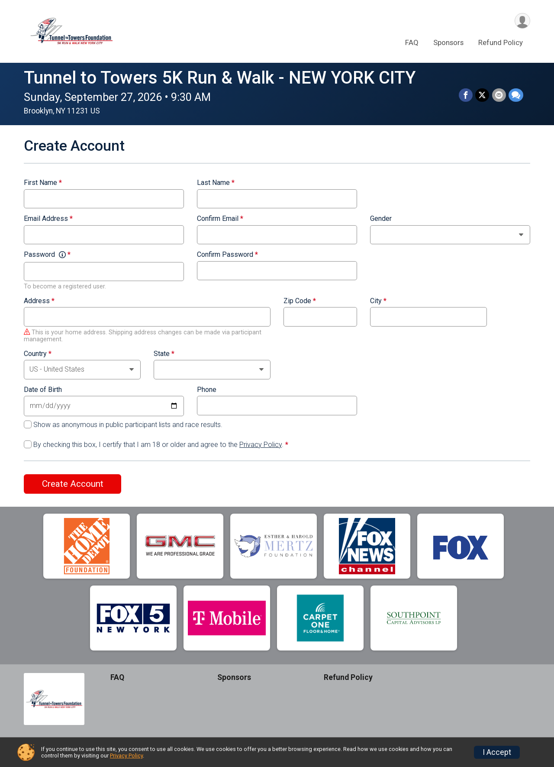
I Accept (497, 752)
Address (39, 301)
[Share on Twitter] (483, 95)
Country (38, 354)
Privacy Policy (260, 444)
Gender (381, 219)
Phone (206, 390)
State (164, 354)
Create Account (72, 484)
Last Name (216, 183)
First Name (43, 183)
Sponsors (448, 43)
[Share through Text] (516, 95)
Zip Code (299, 301)
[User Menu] (522, 21)
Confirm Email (220, 219)
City (378, 301)
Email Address (48, 219)
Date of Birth (43, 390)
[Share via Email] (499, 95)
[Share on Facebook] (466, 95)
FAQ (412, 43)
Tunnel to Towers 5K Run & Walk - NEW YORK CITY (220, 78)
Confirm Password (227, 255)
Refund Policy (500, 43)
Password (47, 255)
